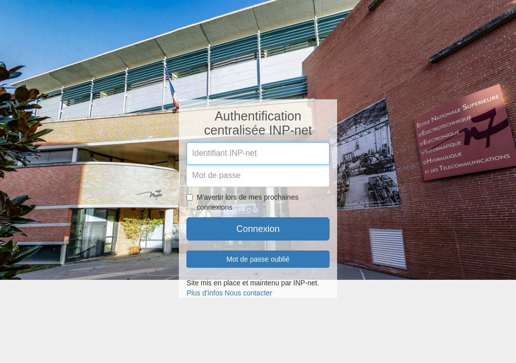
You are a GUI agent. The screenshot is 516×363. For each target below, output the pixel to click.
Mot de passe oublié (257, 259)
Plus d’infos (204, 293)
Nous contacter (248, 293)
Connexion (258, 229)
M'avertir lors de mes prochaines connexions (242, 202)
